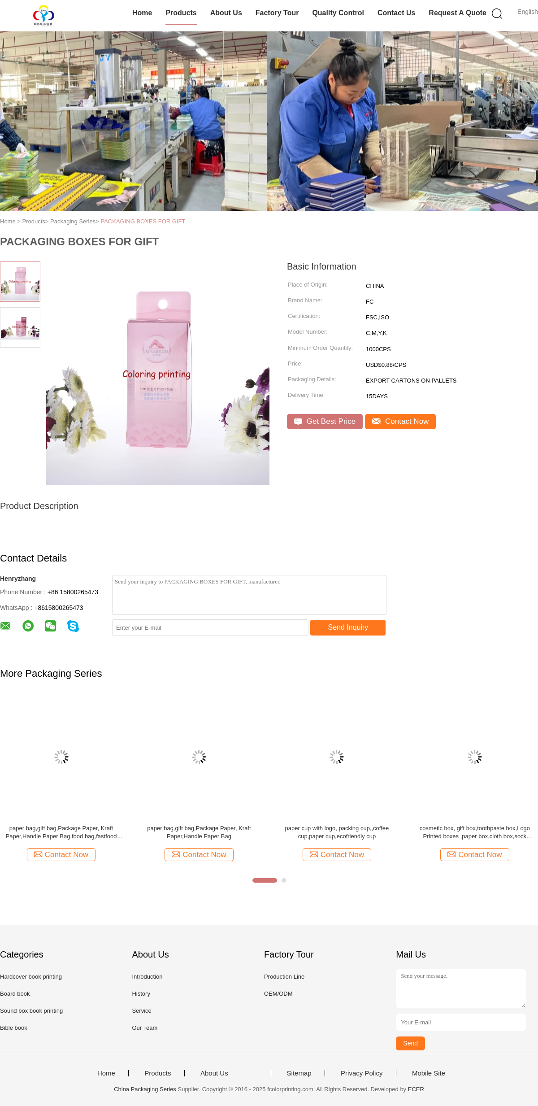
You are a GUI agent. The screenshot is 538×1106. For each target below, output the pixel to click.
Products (180, 13)
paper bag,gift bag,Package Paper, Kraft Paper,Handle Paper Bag (199, 832)
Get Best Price (325, 421)
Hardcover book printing (31, 976)
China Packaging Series (145, 1089)
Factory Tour (277, 13)
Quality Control (338, 13)
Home (142, 13)
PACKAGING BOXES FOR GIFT (142, 221)
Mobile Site (428, 1073)
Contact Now (400, 421)
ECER (416, 1089)
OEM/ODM (278, 993)
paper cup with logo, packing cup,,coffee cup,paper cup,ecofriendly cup (337, 832)
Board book (15, 993)
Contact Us (396, 13)
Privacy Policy (361, 1073)
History (141, 993)
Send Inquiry (348, 627)
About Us (226, 13)
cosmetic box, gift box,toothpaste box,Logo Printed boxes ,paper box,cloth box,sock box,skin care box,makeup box (475, 832)
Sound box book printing (31, 1010)
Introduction (147, 976)
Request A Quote (457, 13)
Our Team (144, 1027)
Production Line (284, 976)
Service (141, 1010)
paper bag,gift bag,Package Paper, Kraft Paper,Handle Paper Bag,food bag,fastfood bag (61, 832)
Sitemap (299, 1073)
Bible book (13, 1027)
